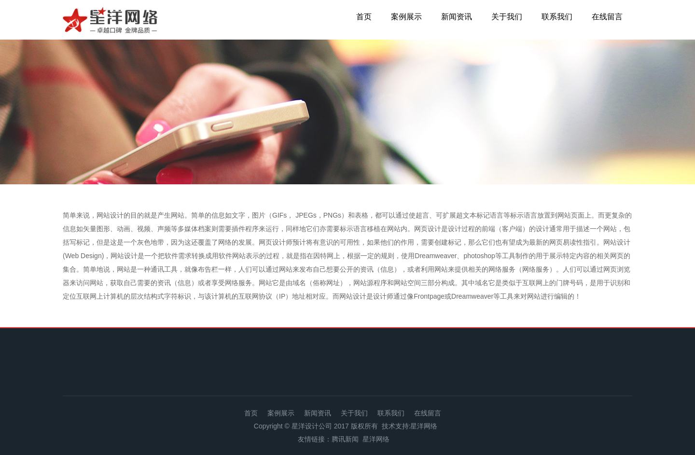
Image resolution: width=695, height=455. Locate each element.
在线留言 (607, 17)
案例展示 (406, 17)
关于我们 (506, 17)
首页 (364, 17)
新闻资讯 (456, 17)
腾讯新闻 (345, 439)
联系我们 (557, 17)
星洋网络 (423, 426)
